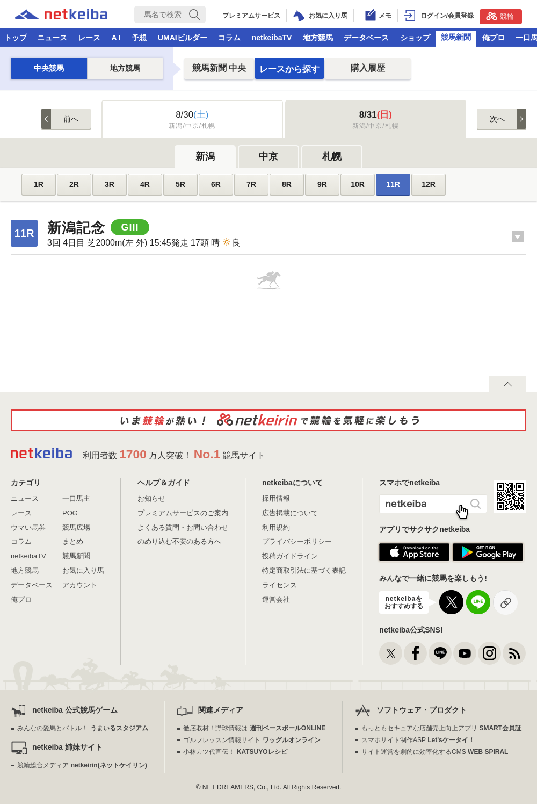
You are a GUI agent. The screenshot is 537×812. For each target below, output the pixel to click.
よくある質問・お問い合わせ (182, 527)
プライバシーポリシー (297, 541)
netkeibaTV (272, 37)
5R (180, 184)
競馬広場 (76, 527)
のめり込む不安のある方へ (179, 541)
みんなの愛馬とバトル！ (82, 728)
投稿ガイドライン (290, 556)
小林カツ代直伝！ (235, 752)
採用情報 (276, 498)
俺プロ (493, 37)
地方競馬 (318, 37)
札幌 (332, 156)
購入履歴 (368, 68)
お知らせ (151, 498)
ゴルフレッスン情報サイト (251, 740)
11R (393, 184)
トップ (15, 37)
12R (429, 184)
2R (74, 184)
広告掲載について (290, 513)
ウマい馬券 (28, 527)
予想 (139, 37)
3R (109, 184)
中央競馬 (49, 68)
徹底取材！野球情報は (254, 728)
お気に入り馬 (83, 570)
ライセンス (279, 585)
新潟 (205, 156)
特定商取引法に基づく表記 (304, 570)
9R (322, 184)
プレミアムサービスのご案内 (182, 513)
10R (358, 184)
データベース (366, 37)
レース (89, 37)
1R (38, 184)
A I (116, 37)
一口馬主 (76, 498)
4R (145, 184)
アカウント (79, 585)
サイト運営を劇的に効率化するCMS (434, 752)
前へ (70, 118)
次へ (497, 118)
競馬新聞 (456, 37)
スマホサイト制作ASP (418, 740)
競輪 (500, 16)
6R (216, 184)
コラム (229, 37)
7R (251, 184)
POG (70, 513)
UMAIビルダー (182, 37)
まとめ (72, 541)
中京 (268, 156)
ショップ (415, 37)
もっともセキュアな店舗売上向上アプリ (441, 728)
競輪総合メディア (82, 765)
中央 (219, 68)
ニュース (52, 37)
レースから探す (289, 69)
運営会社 (276, 599)
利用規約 (276, 527)
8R (287, 184)
